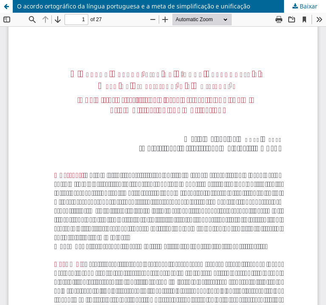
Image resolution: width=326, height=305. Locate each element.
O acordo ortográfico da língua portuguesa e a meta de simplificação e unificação (133, 6)
